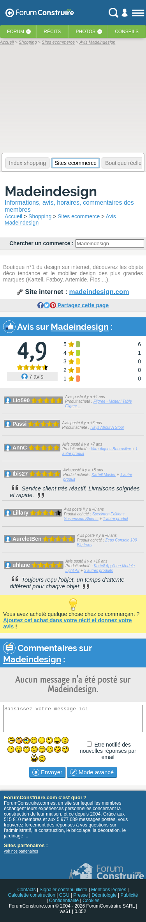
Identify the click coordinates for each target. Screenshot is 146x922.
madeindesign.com (99, 292)
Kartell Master (103, 475)
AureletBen (27, 539)
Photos (85, 31)
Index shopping (27, 163)
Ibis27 (20, 474)
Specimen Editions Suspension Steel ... (94, 516)
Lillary (20, 513)
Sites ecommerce (76, 163)
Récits (52, 31)
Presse (80, 895)
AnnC (19, 447)
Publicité (129, 895)
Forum (15, 31)
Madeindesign (51, 191)
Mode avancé (92, 772)
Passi (19, 424)
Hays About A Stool (107, 427)
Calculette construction (31, 895)
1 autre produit (115, 519)
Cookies (91, 900)
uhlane (21, 565)
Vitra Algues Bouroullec (111, 449)
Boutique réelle (123, 163)
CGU (64, 895)
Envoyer (47, 772)
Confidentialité (64, 900)
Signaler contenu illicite (64, 889)
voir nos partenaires (21, 851)
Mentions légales (108, 889)
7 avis (32, 376)
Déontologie (103, 895)
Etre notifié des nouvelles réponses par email (108, 750)
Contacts (26, 889)
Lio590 (21, 400)
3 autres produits (98, 570)
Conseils (127, 31)
